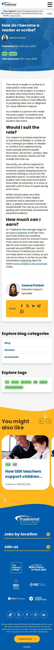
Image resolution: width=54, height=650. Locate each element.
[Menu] (50, 4)
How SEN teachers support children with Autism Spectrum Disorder (24, 475)
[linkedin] (33, 306)
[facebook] (22, 306)
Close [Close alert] (49, 13)
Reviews (10, 350)
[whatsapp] (22, 311)
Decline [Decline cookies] (27, 646)
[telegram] (39, 306)
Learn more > (15, 15)
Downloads (12, 357)
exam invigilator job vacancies (30, 263)
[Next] (48, 421)
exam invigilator (18, 232)
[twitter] (27, 306)
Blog (7, 343)
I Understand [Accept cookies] (25, 639)
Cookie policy (43, 632)
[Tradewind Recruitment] (9, 4)
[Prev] (41, 421)
